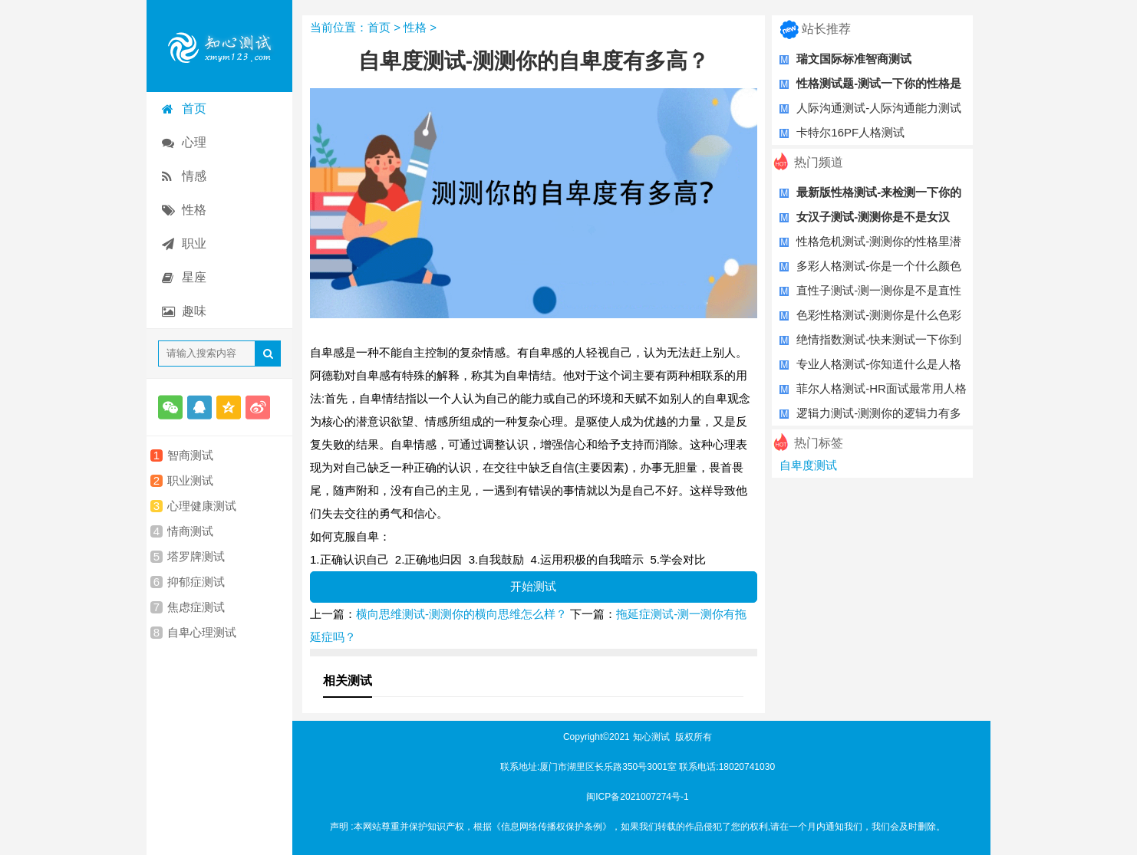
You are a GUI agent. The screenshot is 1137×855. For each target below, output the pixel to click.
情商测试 (190, 531)
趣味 (194, 310)
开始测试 (533, 586)
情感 (194, 176)
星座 (194, 277)
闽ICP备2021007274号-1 (637, 796)
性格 (194, 209)
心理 (194, 142)
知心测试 (651, 737)
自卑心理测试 (201, 632)
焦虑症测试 (196, 607)
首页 (194, 108)
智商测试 (190, 455)
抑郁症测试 (196, 582)
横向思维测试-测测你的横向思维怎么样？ (461, 613)
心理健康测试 (201, 506)
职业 (194, 243)
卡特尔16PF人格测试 (850, 132)
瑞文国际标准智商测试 (853, 58)
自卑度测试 (808, 465)
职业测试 (190, 481)
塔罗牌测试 (196, 557)
